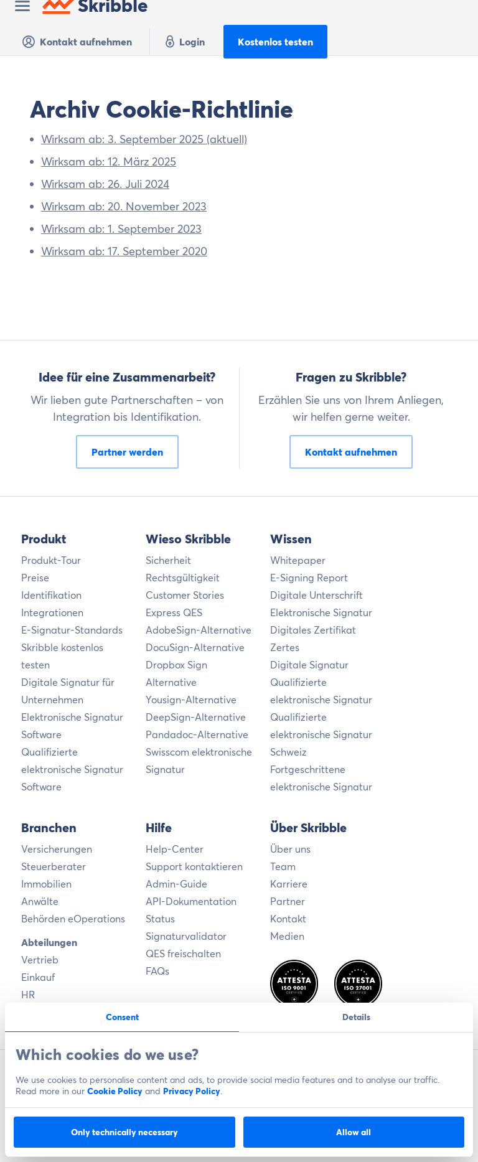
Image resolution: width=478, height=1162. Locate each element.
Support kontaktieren (194, 866)
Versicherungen (56, 849)
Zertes (284, 647)
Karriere (288, 884)
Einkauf (38, 977)
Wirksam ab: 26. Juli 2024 (105, 184)
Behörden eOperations (73, 918)
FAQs (157, 971)
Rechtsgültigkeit (183, 577)
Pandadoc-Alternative (197, 734)
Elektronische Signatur (321, 612)
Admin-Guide (176, 884)
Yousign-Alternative (191, 699)
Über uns (290, 849)
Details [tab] (356, 1017)
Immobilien (46, 884)
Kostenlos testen (275, 41)
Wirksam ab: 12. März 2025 (108, 161)
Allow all (353, 1132)
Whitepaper (298, 560)
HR (28, 994)
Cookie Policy (115, 1091)
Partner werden (127, 452)
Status (160, 918)
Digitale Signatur (309, 664)
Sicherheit (168, 560)
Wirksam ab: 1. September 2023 (121, 229)
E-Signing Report (309, 577)
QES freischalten (183, 953)
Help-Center (175, 849)
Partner (287, 901)
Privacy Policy (191, 1091)
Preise (35, 577)
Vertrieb (40, 959)
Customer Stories (185, 595)
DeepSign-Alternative (196, 717)
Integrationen (52, 612)
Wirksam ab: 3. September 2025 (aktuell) (144, 139)
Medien (287, 936)
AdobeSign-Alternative (198, 630)
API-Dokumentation (191, 901)
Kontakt (288, 918)
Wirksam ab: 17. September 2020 (124, 251)
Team (283, 866)
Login (183, 41)
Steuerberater (53, 866)
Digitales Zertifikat (313, 630)
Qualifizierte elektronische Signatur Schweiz (321, 734)
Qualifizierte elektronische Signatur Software (72, 769)
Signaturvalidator (186, 936)
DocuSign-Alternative (195, 647)
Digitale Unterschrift (316, 595)
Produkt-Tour (51, 560)
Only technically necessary (124, 1132)
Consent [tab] (122, 1017)
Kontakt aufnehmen (76, 41)
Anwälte (40, 901)
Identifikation (51, 595)
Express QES (174, 612)
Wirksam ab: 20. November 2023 (124, 206)
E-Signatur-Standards (72, 630)
